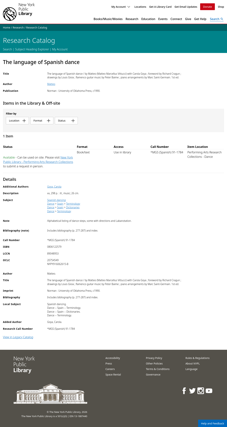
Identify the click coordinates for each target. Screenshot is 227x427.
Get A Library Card (160, 6)
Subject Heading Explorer (32, 49)
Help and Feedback (212, 423)
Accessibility (112, 358)
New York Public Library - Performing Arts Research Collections (38, 159)
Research (131, 19)
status (66, 120)
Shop (221, 6)
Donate (207, 6)
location (17, 120)
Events (162, 19)
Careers (110, 369)
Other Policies (154, 363)
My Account (120, 6)
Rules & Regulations (197, 358)
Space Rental (113, 374)
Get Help (200, 19)
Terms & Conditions (158, 369)
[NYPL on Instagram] (201, 391)
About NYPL (192, 363)
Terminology (73, 203)
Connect (176, 19)
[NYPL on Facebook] (184, 391)
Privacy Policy (154, 358)
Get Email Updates (186, 6)
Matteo (51, 84)
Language (191, 369)
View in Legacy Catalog (18, 337)
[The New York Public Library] (19, 12)
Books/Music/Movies (108, 19)
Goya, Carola (54, 186)
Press (108, 363)
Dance (50, 203)
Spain (60, 203)
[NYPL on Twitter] (192, 391)
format (41, 120)
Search (7, 49)
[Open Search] (216, 19)
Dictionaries (72, 207)
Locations (140, 6)
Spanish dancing (56, 200)
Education (148, 19)
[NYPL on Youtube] (209, 391)
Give (188, 19)
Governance (153, 374)
